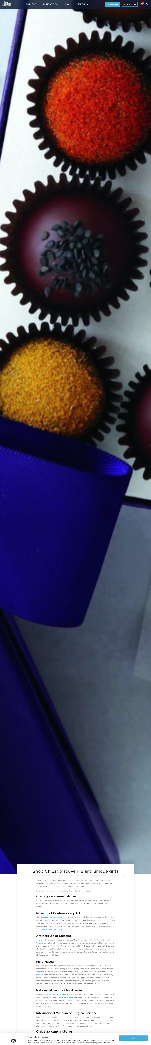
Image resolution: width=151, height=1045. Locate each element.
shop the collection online (51, 929)
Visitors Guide (112, 4)
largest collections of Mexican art (59, 997)
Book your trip (130, 4)
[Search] (146, 4)
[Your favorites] (141, 4)
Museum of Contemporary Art (53, 917)
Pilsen (58, 994)
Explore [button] (31, 4)
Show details (32, 1041)
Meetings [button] (82, 4)
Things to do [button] (50, 4)
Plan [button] (67, 4)
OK (133, 1028)
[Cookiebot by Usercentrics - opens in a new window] (13, 1040)
